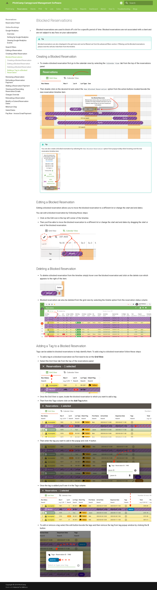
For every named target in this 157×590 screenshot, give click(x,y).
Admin (103, 9)
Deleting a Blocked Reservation (19, 67)
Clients (33, 9)
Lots (51, 9)
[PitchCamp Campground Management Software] (7, 2)
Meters (66, 9)
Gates (58, 9)
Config (74, 9)
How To (112, 9)
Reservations (22, 9)
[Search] (138, 3)
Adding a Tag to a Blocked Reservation (17, 71)
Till (46, 9)
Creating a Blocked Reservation (19, 60)
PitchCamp (10, 9)
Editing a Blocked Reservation (18, 64)
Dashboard (93, 9)
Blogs (135, 9)
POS (40, 9)
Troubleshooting (124, 9)
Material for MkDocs (20, 587)
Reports (83, 9)
